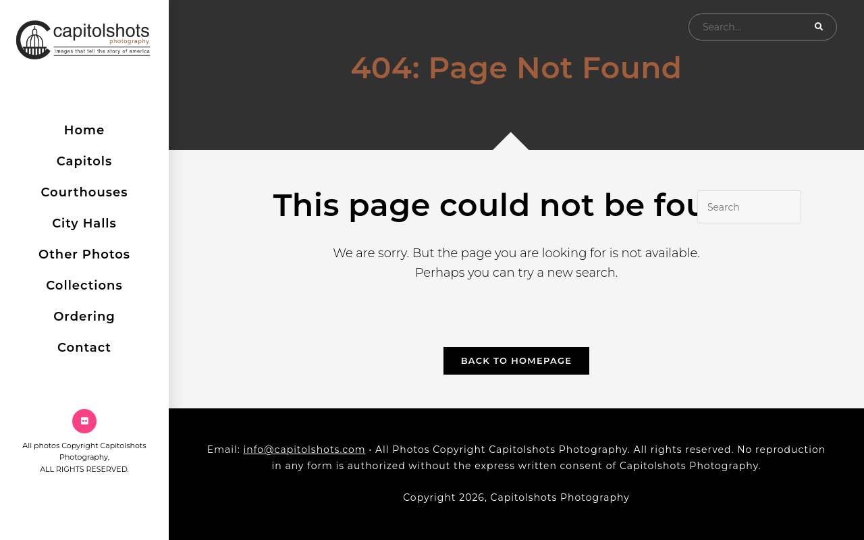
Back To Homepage (516, 360)
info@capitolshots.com (304, 449)
